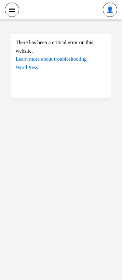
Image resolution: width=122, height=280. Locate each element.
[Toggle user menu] (110, 10)
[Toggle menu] (12, 10)
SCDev (61, 9)
